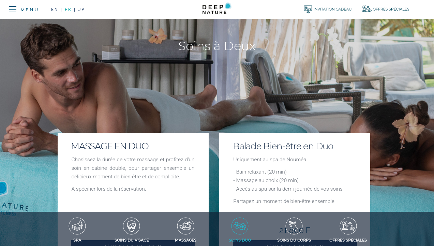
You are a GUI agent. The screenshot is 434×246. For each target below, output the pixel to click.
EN (56, 9)
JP (81, 9)
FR (68, 9)
